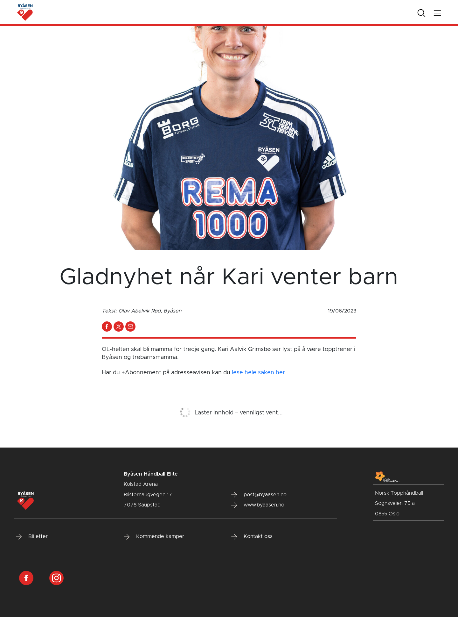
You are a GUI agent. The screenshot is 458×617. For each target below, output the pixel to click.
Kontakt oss (252, 537)
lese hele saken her (258, 373)
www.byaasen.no (257, 505)
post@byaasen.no (259, 495)
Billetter (32, 537)
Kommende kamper (154, 537)
